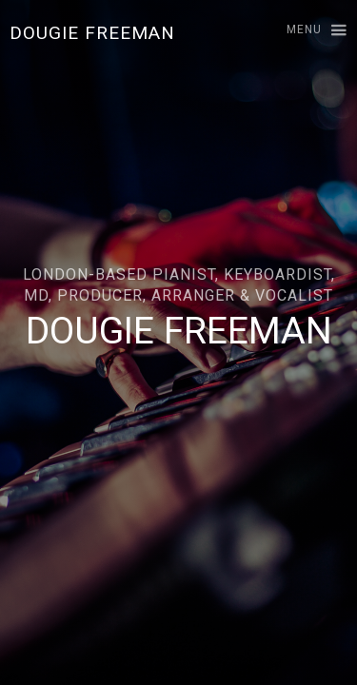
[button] (308, 31)
